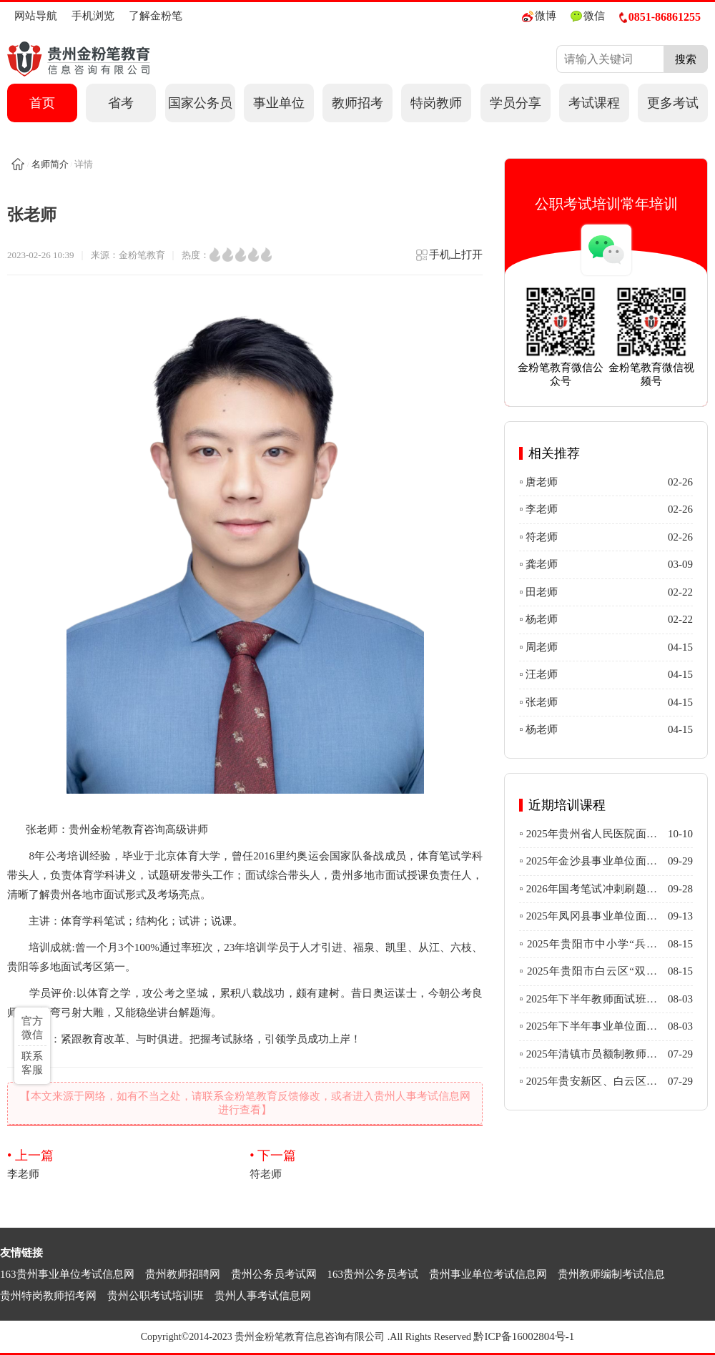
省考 (121, 103)
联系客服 (32, 1062)
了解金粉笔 (155, 15)
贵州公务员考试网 (274, 1274)
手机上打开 (449, 259)
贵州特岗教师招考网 (48, 1295)
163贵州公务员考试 (373, 1274)
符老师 (366, 1163)
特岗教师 (436, 103)
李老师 (123, 1163)
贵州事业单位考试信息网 (488, 1274)
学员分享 (515, 103)
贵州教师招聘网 (182, 1274)
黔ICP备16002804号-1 (523, 1336)
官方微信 (32, 1027)
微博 (539, 16)
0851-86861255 (660, 17)
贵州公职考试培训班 (155, 1295)
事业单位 (279, 103)
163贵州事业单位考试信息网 (67, 1274)
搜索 (685, 59)
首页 (42, 103)
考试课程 (594, 103)
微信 (588, 16)
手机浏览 (93, 15)
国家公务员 (200, 103)
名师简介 (50, 164)
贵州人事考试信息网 (262, 1295)
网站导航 (35, 15)
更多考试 (673, 103)
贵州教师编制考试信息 (611, 1274)
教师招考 (357, 103)
